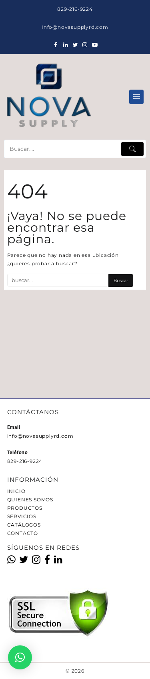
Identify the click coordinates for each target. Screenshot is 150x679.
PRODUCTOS (24, 508)
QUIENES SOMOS (30, 500)
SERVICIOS (21, 516)
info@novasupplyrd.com (40, 436)
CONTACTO (22, 533)
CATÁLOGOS (24, 525)
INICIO (16, 491)
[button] (20, 657)
